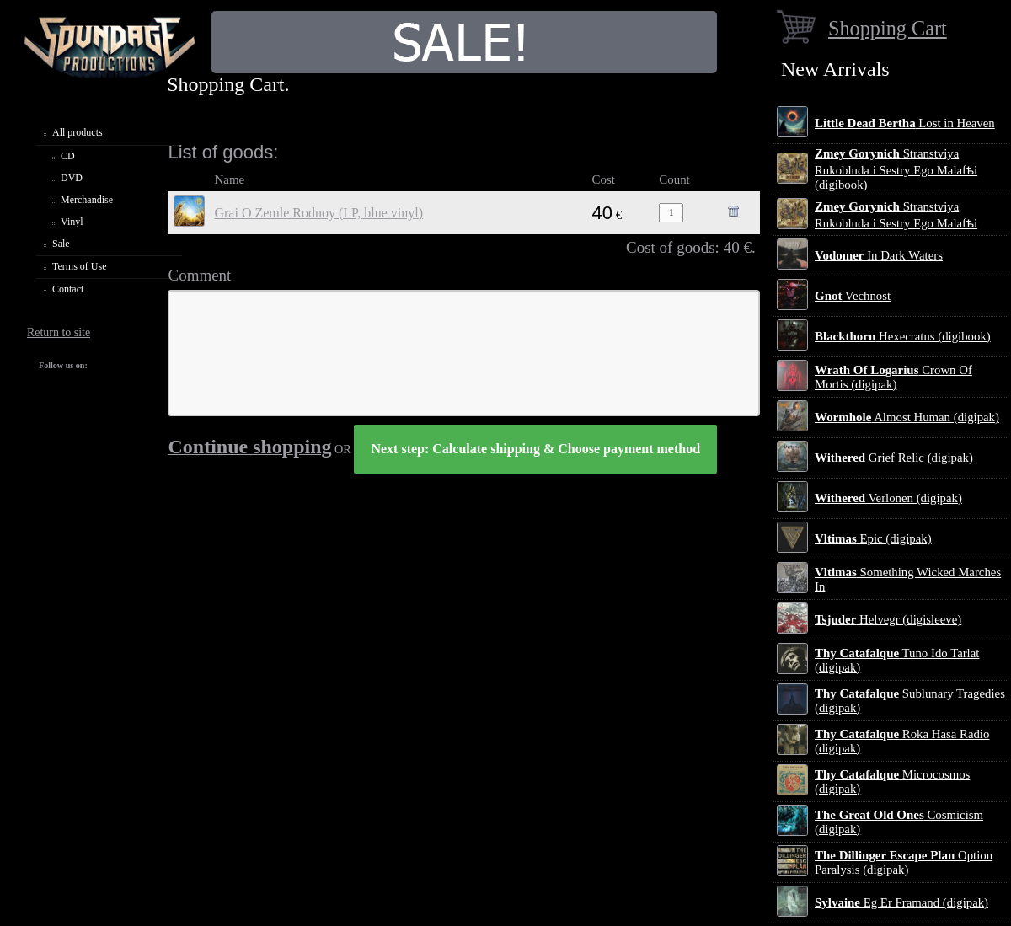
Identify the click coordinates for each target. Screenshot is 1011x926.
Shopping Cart (887, 28)
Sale (61, 243)
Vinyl (72, 221)
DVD (72, 178)
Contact (67, 289)
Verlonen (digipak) (888, 498)
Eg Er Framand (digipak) (901, 902)
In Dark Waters (879, 255)
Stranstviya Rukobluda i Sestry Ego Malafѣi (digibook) (896, 169)
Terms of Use (79, 266)
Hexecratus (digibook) (903, 336)
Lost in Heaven (905, 123)
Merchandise (87, 200)
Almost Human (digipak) (907, 417)
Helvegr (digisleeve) (888, 619)
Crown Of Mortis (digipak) (893, 377)
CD (68, 156)
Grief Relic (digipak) (894, 457)
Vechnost (853, 295)
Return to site (58, 332)
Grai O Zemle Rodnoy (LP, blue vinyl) (318, 213)
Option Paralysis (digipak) (903, 862)
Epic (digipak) (873, 538)
